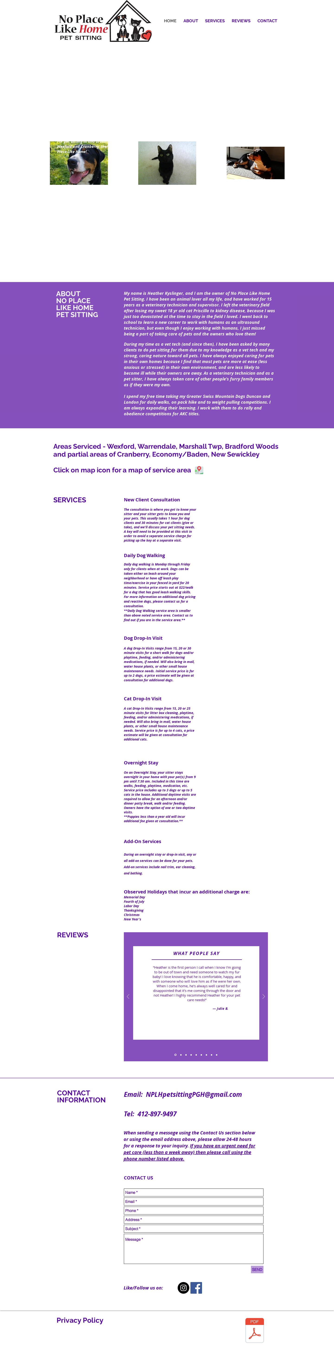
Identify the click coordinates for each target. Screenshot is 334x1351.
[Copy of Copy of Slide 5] (216, 1054)
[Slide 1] (175, 1055)
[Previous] (128, 997)
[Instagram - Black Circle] (183, 1288)
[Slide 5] (196, 1054)
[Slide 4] (191, 1054)
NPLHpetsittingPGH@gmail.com (194, 1094)
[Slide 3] (186, 1054)
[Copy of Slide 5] (201, 1054)
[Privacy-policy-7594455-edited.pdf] (254, 1331)
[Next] (264, 997)
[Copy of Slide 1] (206, 1054)
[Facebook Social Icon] (196, 1288)
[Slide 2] (181, 1054)
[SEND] (257, 1269)
